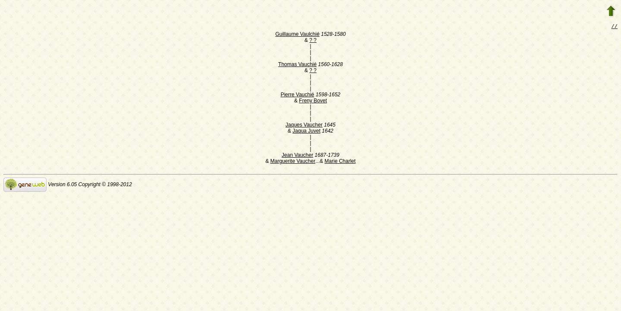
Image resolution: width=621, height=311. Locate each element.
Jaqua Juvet (306, 132)
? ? (313, 41)
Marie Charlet (340, 162)
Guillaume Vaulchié (297, 35)
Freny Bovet (313, 101)
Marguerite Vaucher (293, 162)
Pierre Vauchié (297, 95)
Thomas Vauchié (297, 65)
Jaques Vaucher (304, 126)
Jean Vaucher (297, 156)
